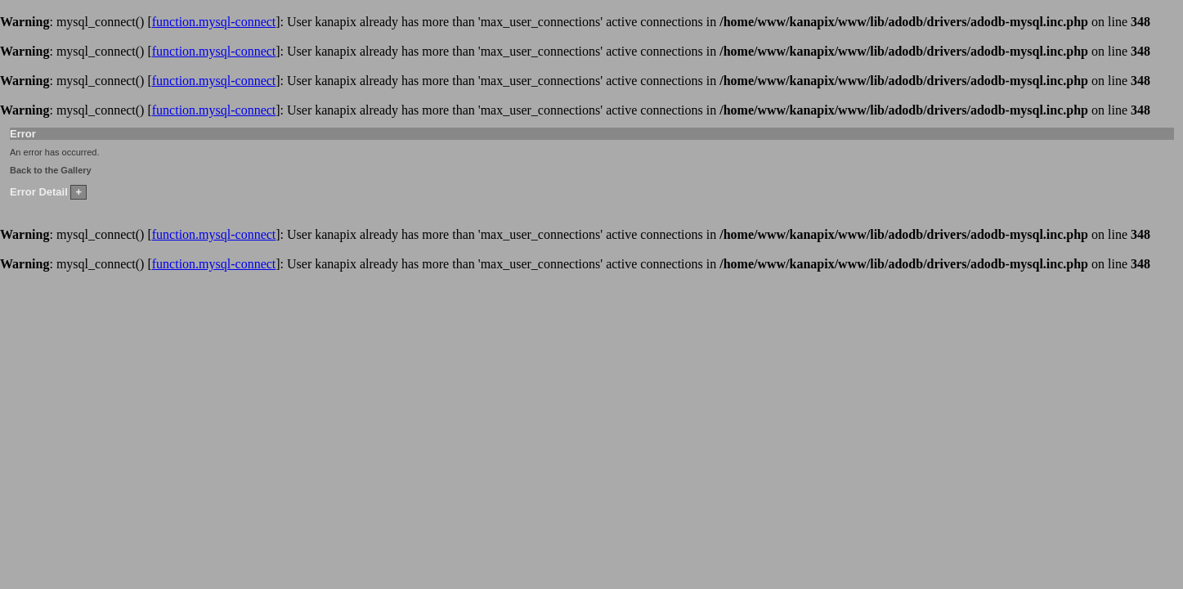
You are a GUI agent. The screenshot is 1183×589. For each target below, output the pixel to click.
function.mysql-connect (214, 22)
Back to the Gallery (51, 170)
